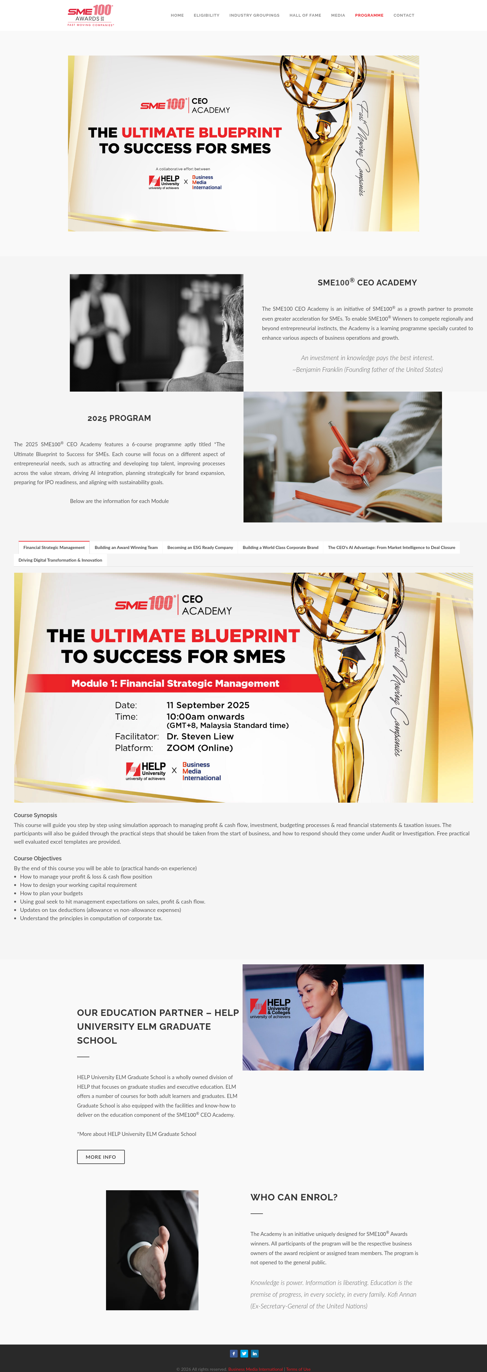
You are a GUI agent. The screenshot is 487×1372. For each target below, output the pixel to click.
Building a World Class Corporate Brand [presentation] (280, 547)
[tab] (54, 547)
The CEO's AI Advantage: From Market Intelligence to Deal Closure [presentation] (391, 547)
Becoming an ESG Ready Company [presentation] (200, 547)
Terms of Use (298, 1369)
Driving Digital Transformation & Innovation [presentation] (60, 560)
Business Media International (255, 1369)
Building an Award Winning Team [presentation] (126, 547)
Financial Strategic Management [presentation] (54, 547)
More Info (101, 1157)
